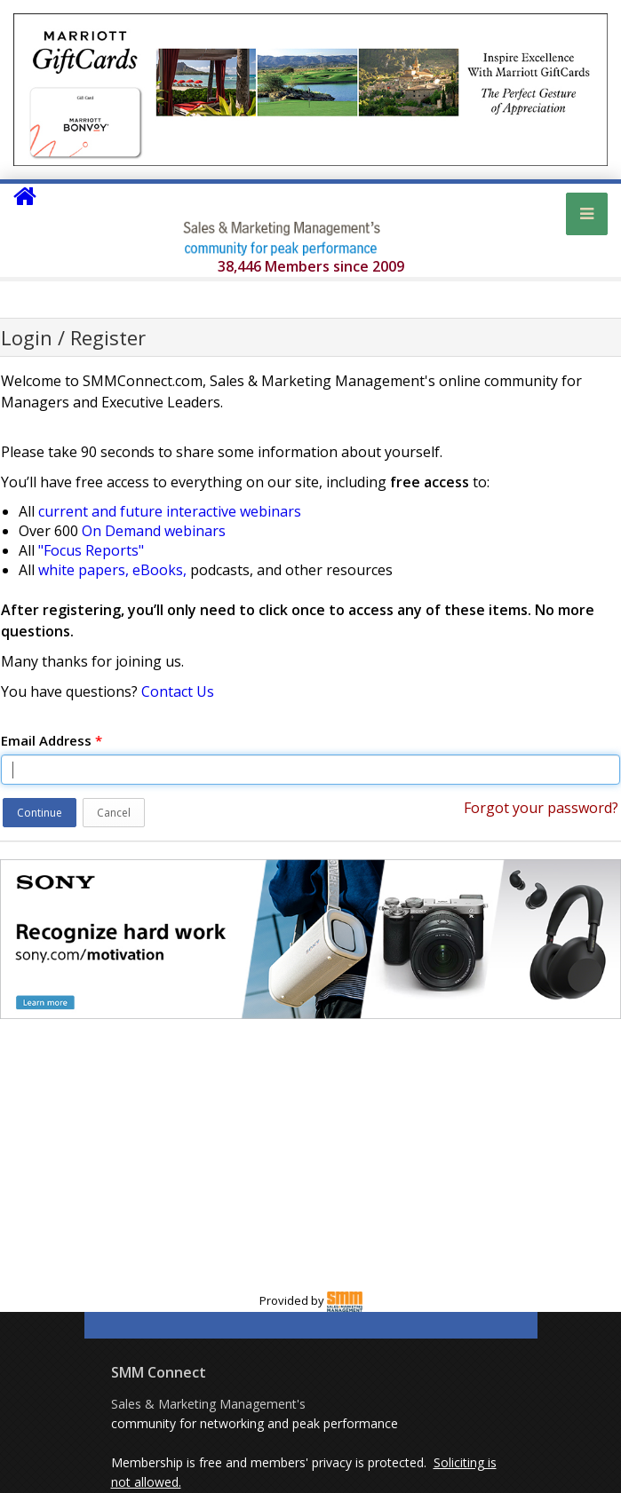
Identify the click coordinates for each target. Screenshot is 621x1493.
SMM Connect (158, 1372)
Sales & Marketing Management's (208, 1403)
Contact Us (177, 691)
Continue (39, 812)
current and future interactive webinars (169, 511)
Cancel (114, 812)
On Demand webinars (154, 531)
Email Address (51, 740)
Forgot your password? (541, 808)
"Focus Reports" (91, 550)
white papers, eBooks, (112, 570)
